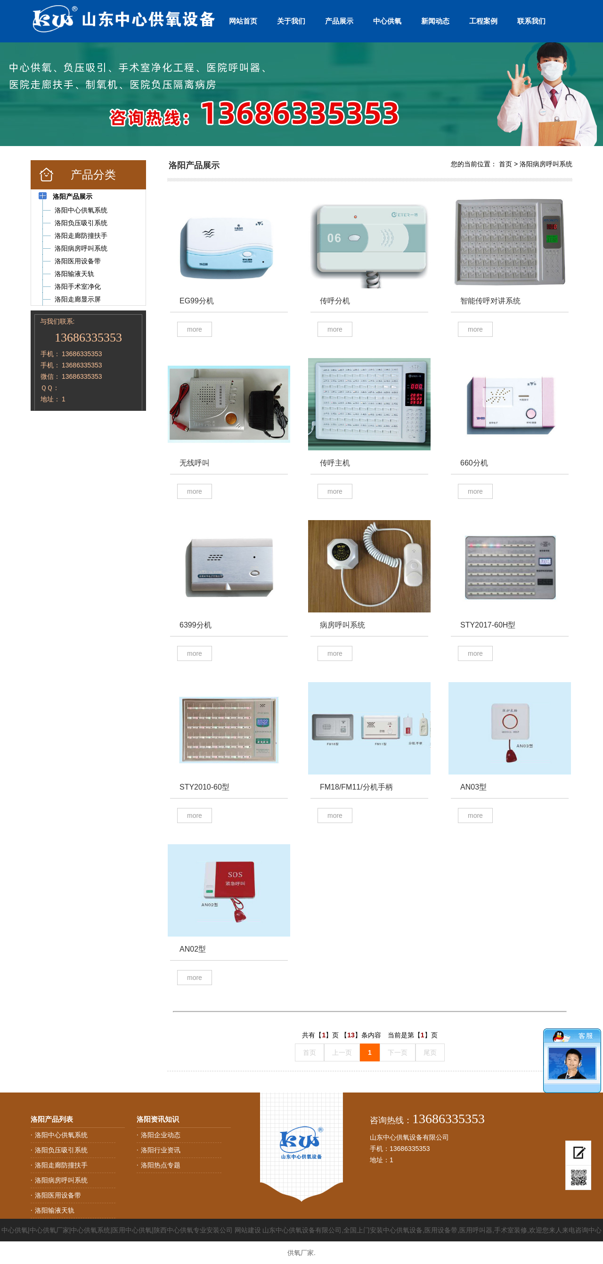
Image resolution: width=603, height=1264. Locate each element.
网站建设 (248, 1230)
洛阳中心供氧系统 (61, 1135)
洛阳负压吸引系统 (61, 1150)
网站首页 (243, 21)
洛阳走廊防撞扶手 (61, 1165)
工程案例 (483, 21)
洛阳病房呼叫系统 (546, 164)
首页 (505, 164)
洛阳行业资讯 (160, 1150)
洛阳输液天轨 (54, 1210)
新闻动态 (435, 21)
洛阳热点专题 (160, 1165)
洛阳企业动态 (160, 1135)
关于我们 (291, 21)
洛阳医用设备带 (58, 1195)
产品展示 (339, 21)
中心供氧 (387, 21)
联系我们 (531, 21)
